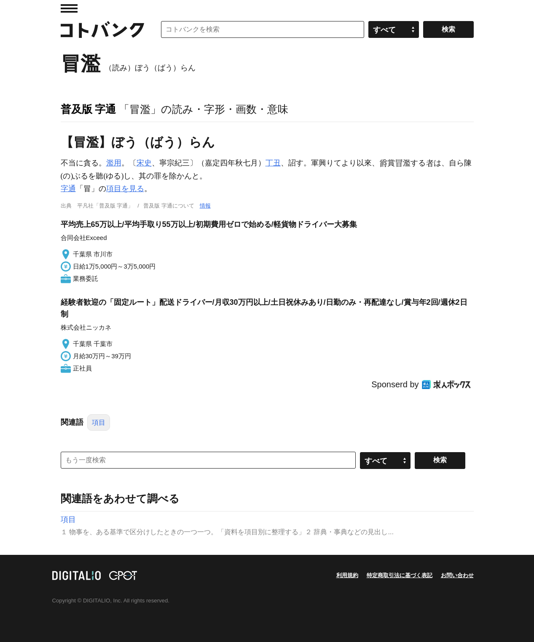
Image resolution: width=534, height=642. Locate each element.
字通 (68, 188)
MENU (69, 8)
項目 (98, 422)
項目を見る (125, 188)
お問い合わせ (457, 575)
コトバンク (102, 29)
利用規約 (347, 575)
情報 (205, 205)
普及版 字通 (88, 109)
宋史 (144, 163)
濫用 (113, 163)
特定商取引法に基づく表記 (399, 575)
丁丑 (273, 163)
